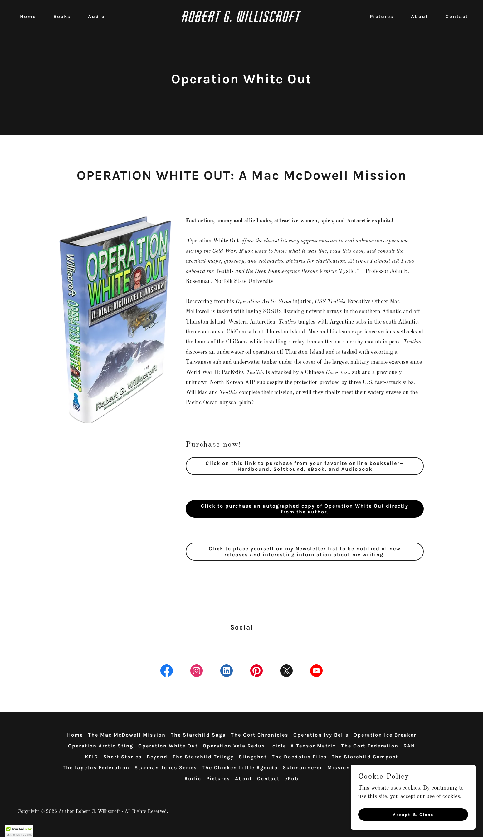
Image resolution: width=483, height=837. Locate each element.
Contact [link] (457, 16)
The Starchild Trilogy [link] (203, 757)
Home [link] (28, 16)
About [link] (419, 16)
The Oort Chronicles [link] (259, 735)
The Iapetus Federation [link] (96, 768)
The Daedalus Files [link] (299, 757)
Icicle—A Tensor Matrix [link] (303, 746)
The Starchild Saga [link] (198, 735)
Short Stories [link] (122, 757)
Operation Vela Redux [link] (234, 746)
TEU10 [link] (389, 768)
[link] (241, 20)
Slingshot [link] (253, 757)
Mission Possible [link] (351, 768)
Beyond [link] (157, 757)
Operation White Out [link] (168, 746)
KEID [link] (91, 757)
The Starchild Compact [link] (365, 757)
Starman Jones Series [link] (165, 768)
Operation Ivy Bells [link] (321, 735)
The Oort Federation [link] (369, 746)
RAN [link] (409, 746)
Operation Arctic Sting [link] (100, 746)
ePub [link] (292, 778)
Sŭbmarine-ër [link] (302, 768)
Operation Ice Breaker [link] (385, 735)
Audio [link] (96, 16)
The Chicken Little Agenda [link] (240, 768)
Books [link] (62, 16)
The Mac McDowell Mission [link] (127, 735)
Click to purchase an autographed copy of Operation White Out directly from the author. (304, 509)
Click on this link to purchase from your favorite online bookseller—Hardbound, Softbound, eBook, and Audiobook (305, 466)
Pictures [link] (381, 16)
